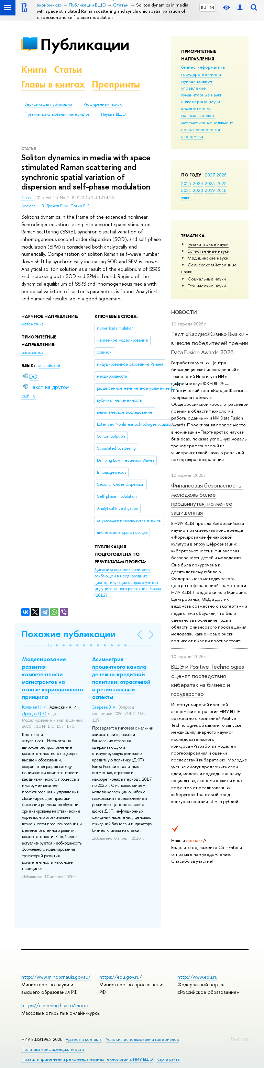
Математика (32, 324)
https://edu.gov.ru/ (120, 977)
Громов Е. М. (58, 206)
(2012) (128, 582)
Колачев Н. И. (34, 707)
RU (203, 7)
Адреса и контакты (84, 1039)
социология (208, 129)
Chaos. (27, 197)
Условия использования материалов (142, 1039)
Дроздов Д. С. (34, 713)
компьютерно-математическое (198, 111)
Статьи (68, 70)
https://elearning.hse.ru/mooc (54, 1005)
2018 (222, 190)
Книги (34, 70)
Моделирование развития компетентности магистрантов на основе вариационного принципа (52, 678)
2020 (198, 190)
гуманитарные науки (201, 95)
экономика (192, 136)
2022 (222, 183)
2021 (186, 190)
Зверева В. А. (104, 707)
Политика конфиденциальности (52, 1049)
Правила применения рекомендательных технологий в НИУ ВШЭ (87, 1059)
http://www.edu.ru (197, 977)
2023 (210, 183)
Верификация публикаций (48, 104)
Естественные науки (208, 251)
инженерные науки (200, 102)
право (187, 129)
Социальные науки (207, 279)
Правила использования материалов (57, 114)
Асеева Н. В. (33, 206)
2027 (210, 175)
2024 (198, 183)
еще (185, 197)
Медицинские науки (208, 258)
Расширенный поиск (103, 104)
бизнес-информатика (203, 67)
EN (212, 7)
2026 (221, 175)
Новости (184, 312)
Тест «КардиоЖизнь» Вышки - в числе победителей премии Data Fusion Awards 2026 (209, 343)
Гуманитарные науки (208, 244)
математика (193, 122)
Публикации (84, 44)
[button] (49, 645)
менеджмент (220, 122)
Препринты (116, 84)
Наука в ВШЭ (113, 114)
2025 (186, 183)
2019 (210, 190)
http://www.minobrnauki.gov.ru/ (56, 977)
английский (49, 365)
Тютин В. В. (80, 206)
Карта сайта (167, 1059)
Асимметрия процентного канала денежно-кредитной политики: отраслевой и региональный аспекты (121, 678)
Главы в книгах (53, 84)
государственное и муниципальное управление (201, 81)
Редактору (240, 1038)
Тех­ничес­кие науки (207, 286)
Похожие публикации (68, 634)
